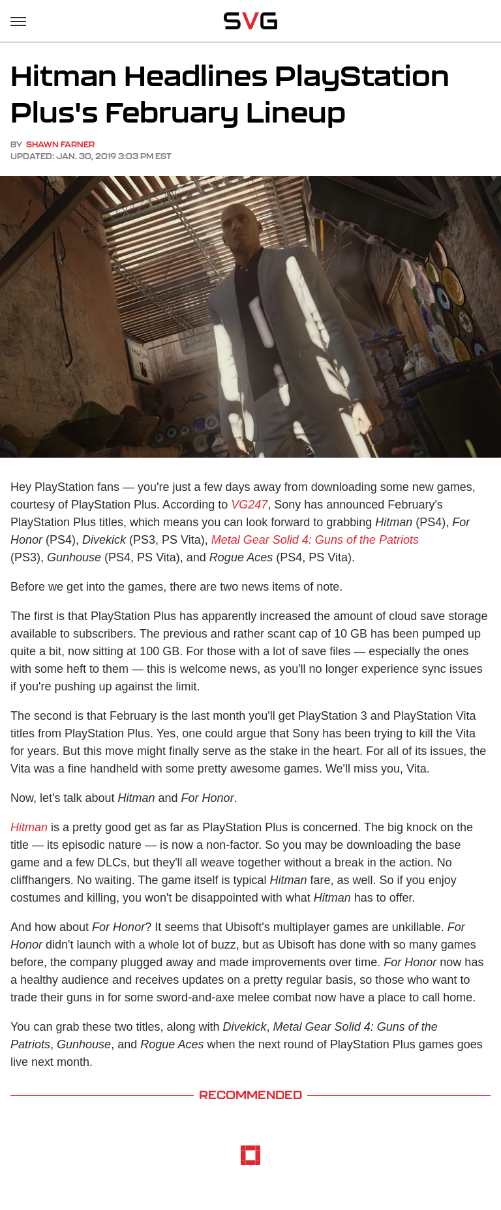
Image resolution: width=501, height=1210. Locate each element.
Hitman (29, 827)
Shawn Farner (60, 144)
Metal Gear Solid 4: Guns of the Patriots (315, 539)
